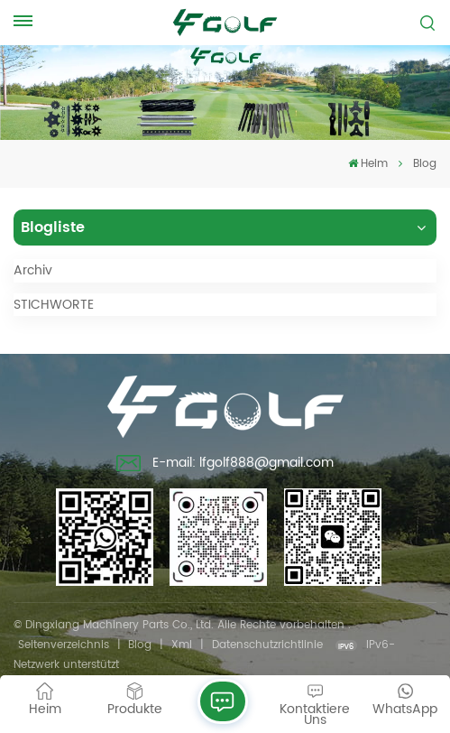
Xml (181, 645)
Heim (368, 163)
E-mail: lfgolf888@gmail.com (225, 465)
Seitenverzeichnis (63, 645)
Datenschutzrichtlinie (267, 645)
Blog (140, 645)
